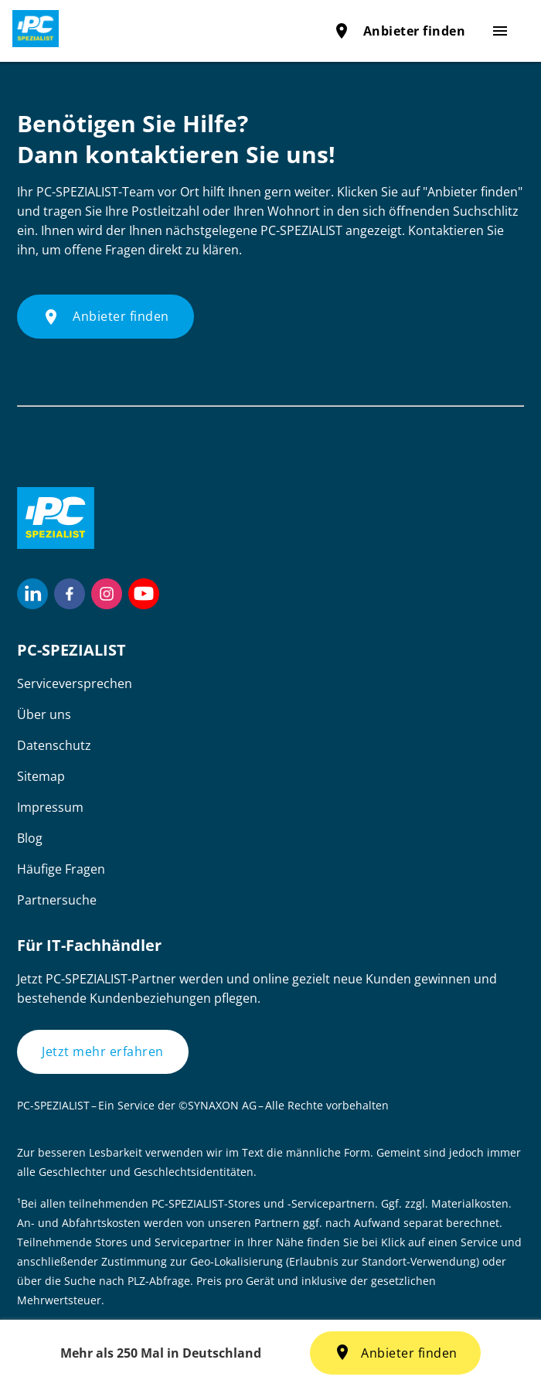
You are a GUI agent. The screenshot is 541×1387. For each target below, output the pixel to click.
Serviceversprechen (74, 683)
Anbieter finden (399, 31)
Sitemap (41, 776)
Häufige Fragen (61, 869)
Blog (30, 838)
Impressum (50, 807)
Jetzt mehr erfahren (103, 1051)
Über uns (44, 714)
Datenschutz (54, 745)
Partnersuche (57, 899)
